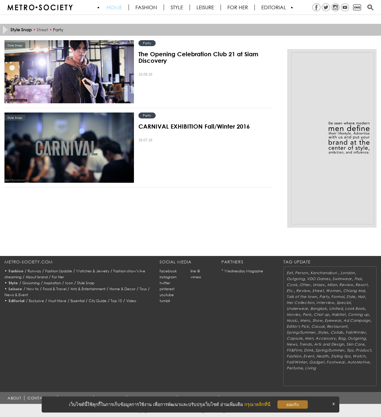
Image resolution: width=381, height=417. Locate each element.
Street (42, 29)
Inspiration (52, 283)
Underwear (297, 308)
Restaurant (337, 326)
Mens (305, 320)
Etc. (290, 290)
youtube (167, 295)
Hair (361, 296)
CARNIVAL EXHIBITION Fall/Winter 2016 (194, 126)
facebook (168, 271)
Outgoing (296, 279)
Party (58, 29)
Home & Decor (122, 289)
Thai (358, 279)
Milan (332, 284)
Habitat (339, 314)
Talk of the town (302, 296)
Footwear (336, 362)
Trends (305, 344)
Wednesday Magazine (243, 271)
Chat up (321, 314)
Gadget (316, 362)
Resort (361, 284)
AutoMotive (358, 362)
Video (131, 301)
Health (322, 356)
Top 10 (116, 301)
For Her (58, 277)
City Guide (98, 301)
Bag (342, 338)
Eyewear (333, 320)
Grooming (31, 283)
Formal (337, 296)
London (348, 273)
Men (309, 338)
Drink (308, 350)
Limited (336, 308)
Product (363, 350)
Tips (350, 350)
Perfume (295, 368)
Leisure (205, 7)
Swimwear (342, 279)
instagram (168, 277)
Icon (69, 283)
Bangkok (318, 308)
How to (32, 289)
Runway (34, 271)
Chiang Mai (354, 290)
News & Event (16, 295)
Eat (290, 273)
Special (344, 302)
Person (301, 273)
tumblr (165, 301)
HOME (114, 7)
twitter (165, 283)
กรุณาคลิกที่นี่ (257, 404)
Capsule (294, 338)
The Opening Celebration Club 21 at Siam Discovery (198, 57)
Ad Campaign (356, 320)
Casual (317, 326)
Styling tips (341, 356)
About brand (37, 277)
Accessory (325, 338)
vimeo (195, 277)
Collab (337, 332)
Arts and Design (329, 344)
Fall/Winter (356, 332)
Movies (293, 314)
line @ (195, 271)
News (292, 344)
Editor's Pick (298, 326)
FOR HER (237, 7)
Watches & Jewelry (92, 271)
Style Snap (85, 283)
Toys (143, 289)
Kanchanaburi (324, 273)
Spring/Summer (301, 332)
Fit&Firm (294, 350)
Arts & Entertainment (88, 289)
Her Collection (300, 302)
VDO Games (318, 279)
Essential (78, 301)
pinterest (167, 289)
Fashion (146, 7)
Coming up (358, 314)
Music (292, 320)
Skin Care (355, 344)
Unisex (319, 284)
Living (310, 368)
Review (346, 284)
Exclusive (36, 301)
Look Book (355, 308)
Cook (292, 284)
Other (304, 284)
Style (177, 7)
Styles (323, 332)
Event (308, 356)
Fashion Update (58, 271)
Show (318, 320)
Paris (307, 314)
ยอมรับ (292, 404)
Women (333, 290)
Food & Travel (54, 289)
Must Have (57, 301)
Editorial (273, 7)
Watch (359, 356)
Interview (325, 302)
